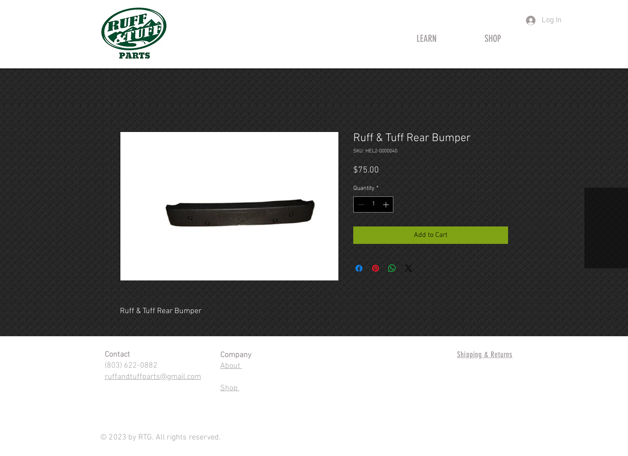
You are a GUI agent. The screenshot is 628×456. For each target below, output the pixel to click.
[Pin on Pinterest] (375, 268)
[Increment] (386, 204)
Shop (229, 388)
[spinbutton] (373, 204)
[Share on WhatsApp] (392, 268)
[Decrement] (360, 204)
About (231, 366)
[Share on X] (408, 268)
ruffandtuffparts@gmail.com (153, 377)
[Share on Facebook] (359, 268)
